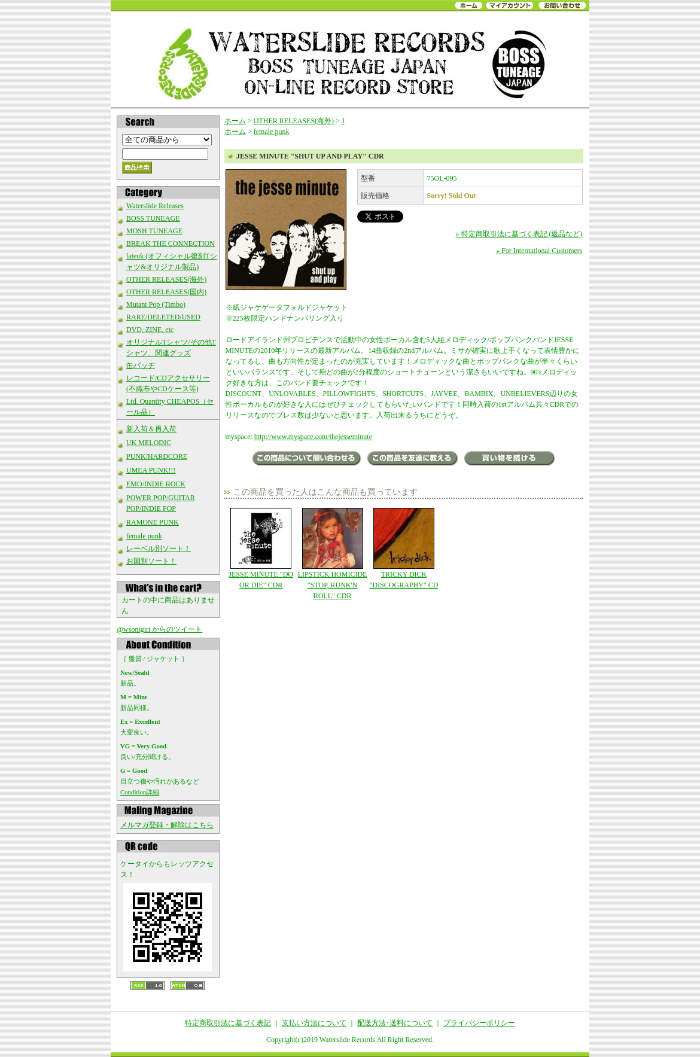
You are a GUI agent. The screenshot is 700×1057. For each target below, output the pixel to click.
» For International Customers (539, 250)
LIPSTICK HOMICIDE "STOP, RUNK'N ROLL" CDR (332, 554)
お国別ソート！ (151, 561)
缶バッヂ (140, 365)
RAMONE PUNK (152, 522)
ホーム (235, 121)
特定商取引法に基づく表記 (228, 1023)
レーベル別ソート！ (158, 548)
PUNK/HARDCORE (156, 456)
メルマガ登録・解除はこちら (167, 825)
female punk (144, 536)
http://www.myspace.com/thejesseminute (313, 436)
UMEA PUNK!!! (150, 470)
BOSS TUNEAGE (152, 218)
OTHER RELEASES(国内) (166, 292)
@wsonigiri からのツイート (159, 629)
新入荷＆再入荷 (151, 429)
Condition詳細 (139, 792)
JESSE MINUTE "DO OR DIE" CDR (261, 548)
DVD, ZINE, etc (150, 329)
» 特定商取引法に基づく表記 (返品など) (519, 234)
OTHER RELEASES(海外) (166, 279)
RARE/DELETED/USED (163, 317)
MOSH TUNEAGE (154, 231)
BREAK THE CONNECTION (170, 243)
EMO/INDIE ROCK (155, 484)
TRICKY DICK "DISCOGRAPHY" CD (403, 548)
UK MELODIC (148, 442)
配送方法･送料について (395, 1023)
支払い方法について (314, 1023)
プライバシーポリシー (479, 1023)
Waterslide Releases (155, 206)
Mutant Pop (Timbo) (155, 304)
